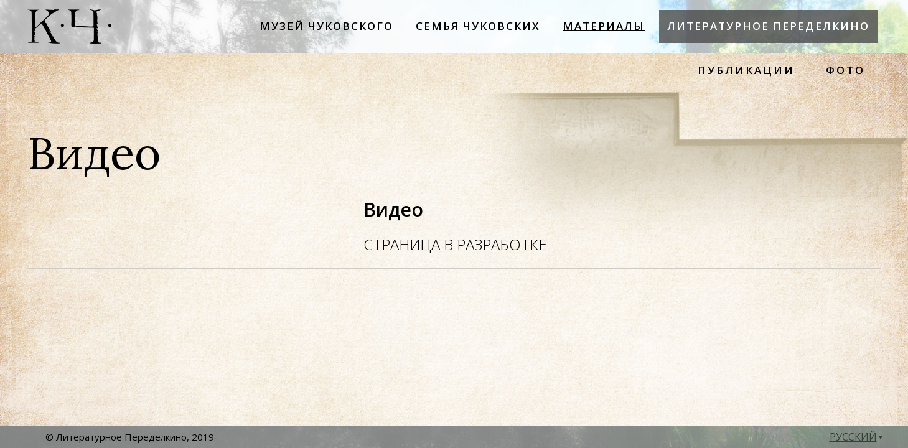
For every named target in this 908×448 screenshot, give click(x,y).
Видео (393, 209)
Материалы (604, 26)
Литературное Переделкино (768, 26)
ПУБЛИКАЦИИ (746, 70)
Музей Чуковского (326, 26)
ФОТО (845, 70)
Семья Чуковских (478, 26)
